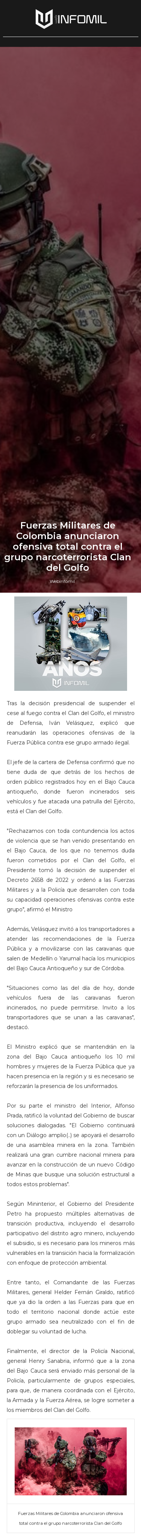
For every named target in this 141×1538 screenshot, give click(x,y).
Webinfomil (62, 958)
